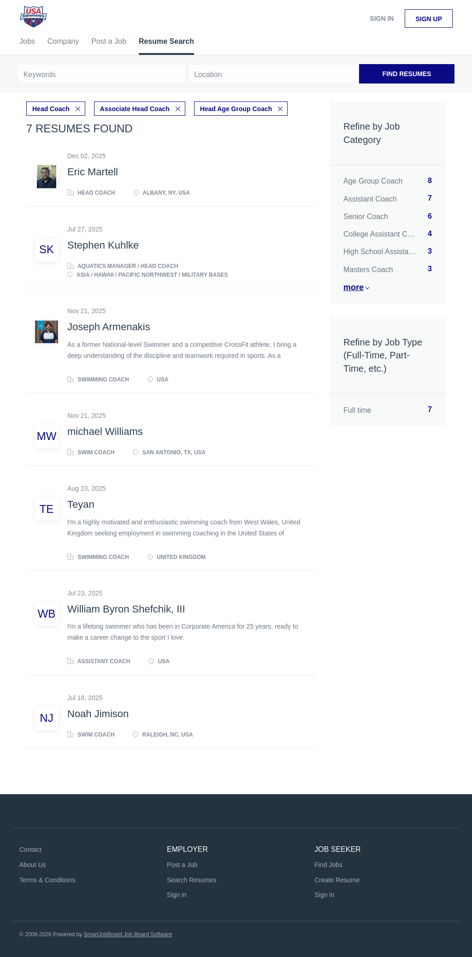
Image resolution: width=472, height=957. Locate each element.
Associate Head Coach (135, 109)
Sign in (382, 18)
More (353, 287)
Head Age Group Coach (236, 109)
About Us (32, 864)
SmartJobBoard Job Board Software (128, 934)
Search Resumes (191, 880)
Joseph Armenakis (108, 327)
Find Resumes (407, 73)
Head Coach (51, 109)
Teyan (80, 504)
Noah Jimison (98, 713)
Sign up (428, 19)
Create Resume (337, 880)
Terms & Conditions (47, 880)
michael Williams (105, 431)
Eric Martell (92, 172)
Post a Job (182, 864)
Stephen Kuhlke (103, 245)
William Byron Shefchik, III (126, 609)
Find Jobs (328, 864)
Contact (30, 849)
